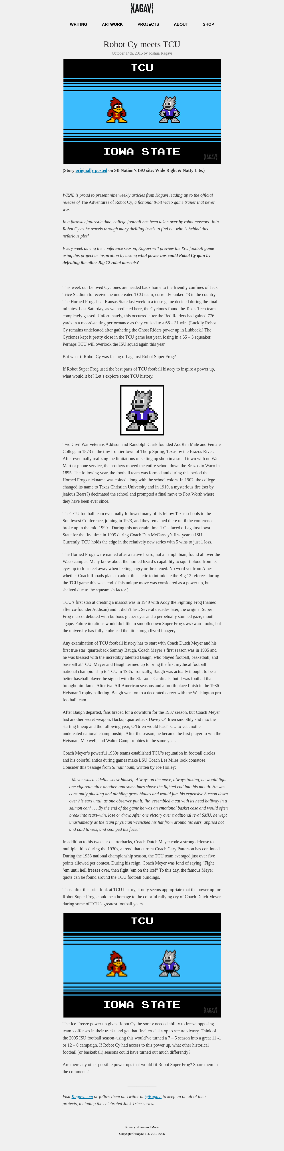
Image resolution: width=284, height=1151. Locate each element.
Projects (148, 24)
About (181, 24)
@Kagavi (153, 1096)
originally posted (91, 170)
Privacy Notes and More (141, 1127)
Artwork (112, 24)
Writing (78, 24)
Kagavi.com (82, 1096)
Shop (208, 24)
